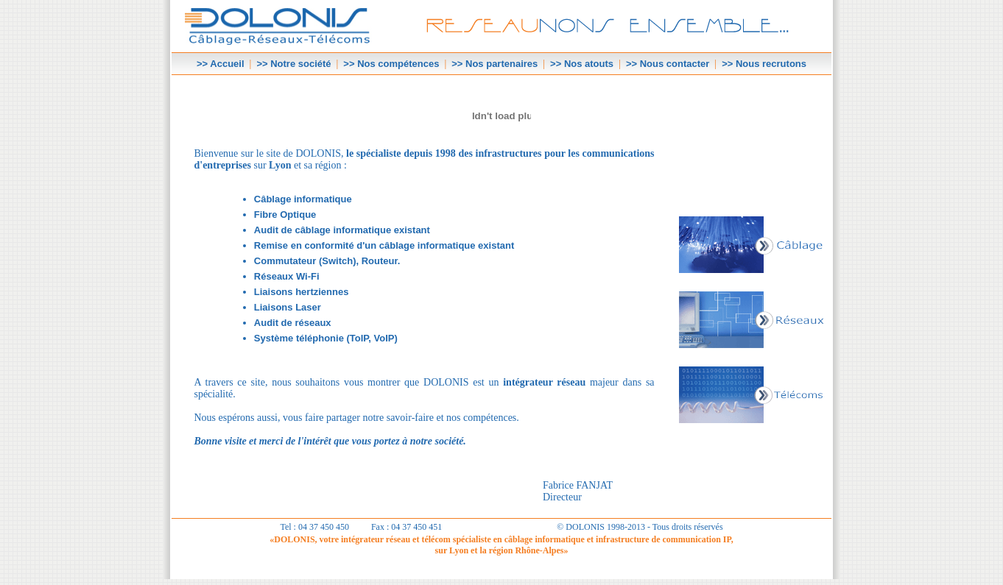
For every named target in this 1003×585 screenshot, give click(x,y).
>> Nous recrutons (764, 63)
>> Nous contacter (667, 63)
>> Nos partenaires (494, 63)
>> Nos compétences (391, 63)
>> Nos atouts (581, 63)
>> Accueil (220, 63)
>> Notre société (293, 63)
